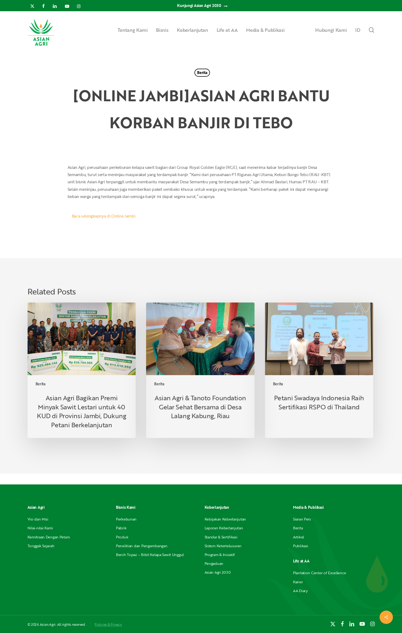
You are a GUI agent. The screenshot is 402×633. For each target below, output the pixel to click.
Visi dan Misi (38, 519)
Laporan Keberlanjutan (224, 528)
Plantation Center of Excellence (319, 573)
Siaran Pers (302, 519)
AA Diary (300, 590)
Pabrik (121, 528)
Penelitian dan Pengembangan (141, 546)
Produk (122, 537)
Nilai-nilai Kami (40, 528)
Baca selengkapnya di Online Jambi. (104, 216)
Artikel (298, 537)
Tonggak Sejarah (41, 546)
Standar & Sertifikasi (221, 537)
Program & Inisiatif (220, 554)
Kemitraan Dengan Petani (49, 537)
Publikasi (300, 546)
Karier (298, 582)
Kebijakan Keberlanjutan (225, 519)
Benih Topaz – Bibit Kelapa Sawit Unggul (150, 554)
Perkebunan (126, 519)
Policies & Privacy (108, 624)
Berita (202, 72)
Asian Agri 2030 (218, 572)
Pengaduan (214, 563)
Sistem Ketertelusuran (223, 546)
